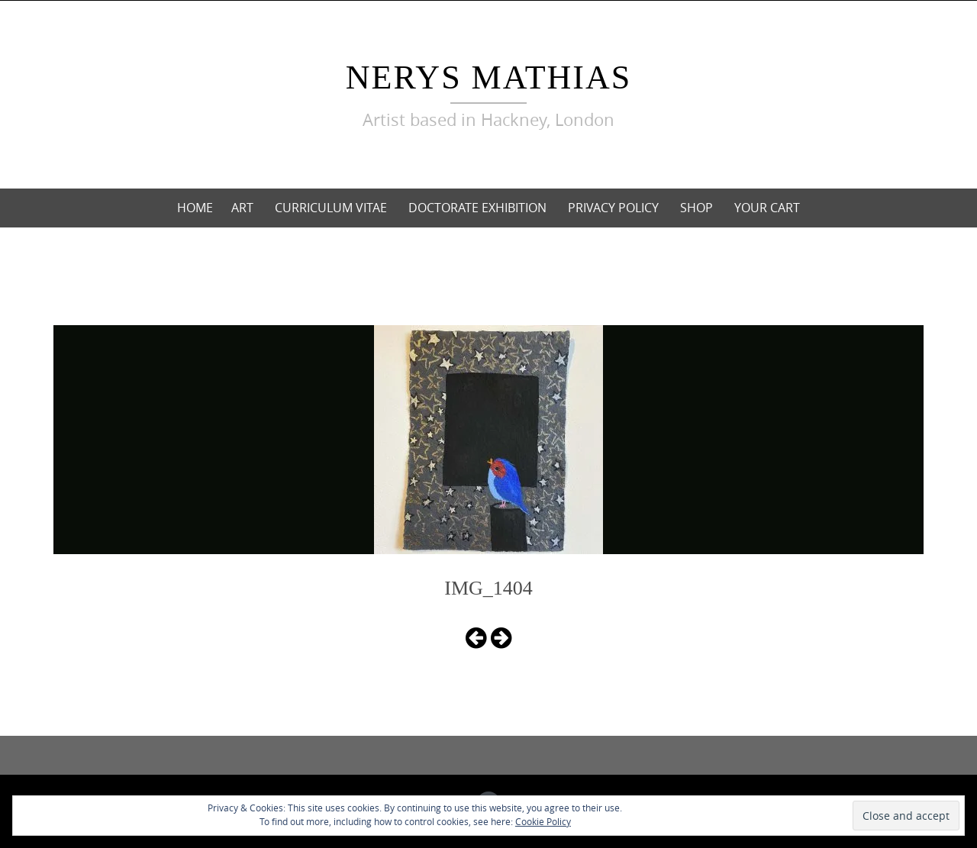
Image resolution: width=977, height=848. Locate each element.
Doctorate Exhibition (477, 207)
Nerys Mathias (488, 77)
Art (242, 207)
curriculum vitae (331, 207)
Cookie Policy (543, 821)
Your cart (767, 207)
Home (195, 207)
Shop (696, 207)
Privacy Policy (613, 207)
